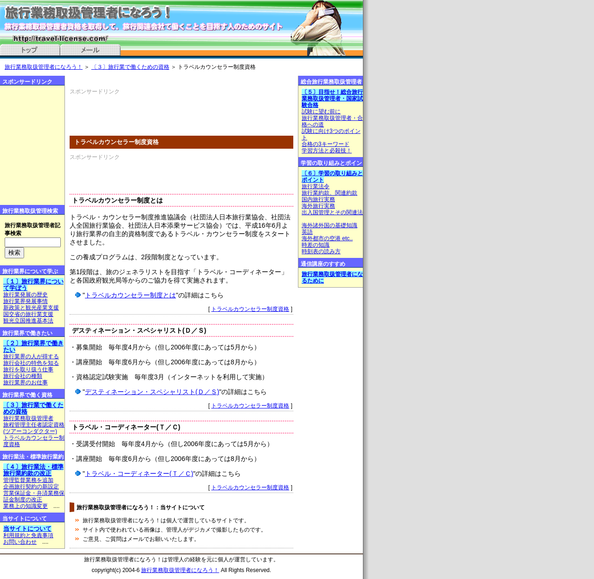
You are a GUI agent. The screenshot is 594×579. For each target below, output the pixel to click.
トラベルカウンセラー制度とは (130, 295)
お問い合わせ (20, 542)
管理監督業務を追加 (28, 480)
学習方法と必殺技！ (327, 150)
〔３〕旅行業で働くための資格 (130, 67)
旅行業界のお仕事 (25, 382)
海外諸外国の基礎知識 (329, 225)
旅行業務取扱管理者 (28, 418)
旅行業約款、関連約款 (329, 193)
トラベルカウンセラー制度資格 (250, 309)
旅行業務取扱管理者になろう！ (44, 67)
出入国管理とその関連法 (332, 212)
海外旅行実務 (318, 206)
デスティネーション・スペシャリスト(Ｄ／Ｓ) (152, 391)
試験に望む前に (321, 111)
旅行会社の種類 (22, 376)
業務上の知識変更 (25, 506)
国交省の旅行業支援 (28, 314)
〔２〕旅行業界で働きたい (33, 346)
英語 (307, 232)
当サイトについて (27, 528)
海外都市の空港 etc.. (327, 238)
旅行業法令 (315, 186)
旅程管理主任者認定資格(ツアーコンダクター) (34, 427)
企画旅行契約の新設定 (31, 486)
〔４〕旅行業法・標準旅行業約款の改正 (33, 470)
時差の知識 (315, 245)
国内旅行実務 (318, 199)
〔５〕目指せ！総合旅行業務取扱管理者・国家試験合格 (332, 98)
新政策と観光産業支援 (31, 307)
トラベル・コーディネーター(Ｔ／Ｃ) (139, 473)
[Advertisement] (178, 110)
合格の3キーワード (325, 144)
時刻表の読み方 (321, 251)
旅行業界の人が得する (31, 356)
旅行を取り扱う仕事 (28, 369)
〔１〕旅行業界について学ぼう (33, 284)
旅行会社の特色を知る (31, 363)
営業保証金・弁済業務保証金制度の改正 (34, 496)
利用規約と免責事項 (28, 535)
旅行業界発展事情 (25, 301)
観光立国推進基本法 (28, 320)
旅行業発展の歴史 (25, 294)
